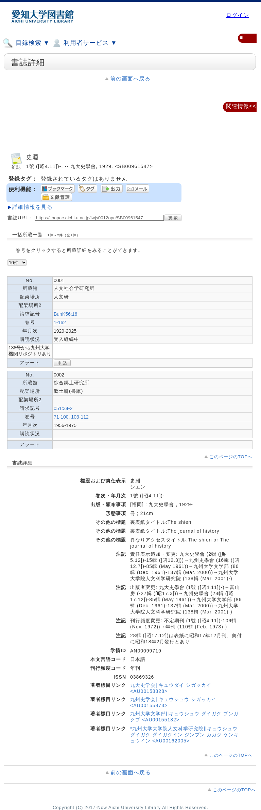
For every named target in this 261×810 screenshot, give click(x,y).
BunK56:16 (65, 314)
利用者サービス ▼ (84, 43)
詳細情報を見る (32, 207)
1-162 (60, 322)
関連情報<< (241, 106)
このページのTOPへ (231, 456)
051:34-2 (63, 408)
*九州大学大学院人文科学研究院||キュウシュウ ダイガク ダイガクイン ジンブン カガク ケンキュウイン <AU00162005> (184, 734)
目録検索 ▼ (26, 43)
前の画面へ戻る (130, 78)
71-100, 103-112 (71, 417)
